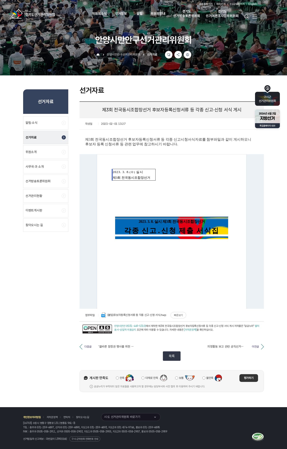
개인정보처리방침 (32, 417)
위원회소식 (99, 13)
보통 (181, 378)
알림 (140, 13)
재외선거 (220, 3)
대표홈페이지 (206, 3)
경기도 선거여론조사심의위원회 (222, 13)
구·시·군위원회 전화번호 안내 (84, 439)
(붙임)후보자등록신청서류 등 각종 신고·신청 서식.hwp (133, 315)
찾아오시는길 (82, 417)
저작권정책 (52, 417)
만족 (122, 378)
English (252, 3)
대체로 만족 (151, 378)
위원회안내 (158, 13)
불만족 (209, 378)
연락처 (66, 417)
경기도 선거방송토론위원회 (186, 13)
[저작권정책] (190, 329)
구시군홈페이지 (237, 3)
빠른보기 (178, 315)
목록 (172, 356)
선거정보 (121, 13)
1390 (58, 438)
